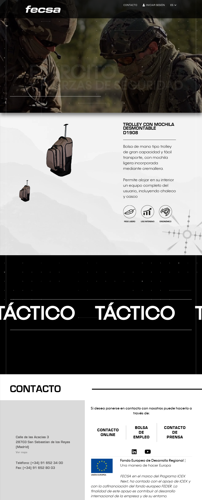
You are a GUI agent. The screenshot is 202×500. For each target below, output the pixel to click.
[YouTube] (148, 452)
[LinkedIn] (134, 452)
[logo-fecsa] (43, 9)
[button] (173, 5)
